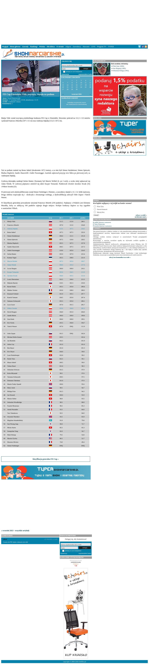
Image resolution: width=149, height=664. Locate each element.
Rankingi (33, 47)
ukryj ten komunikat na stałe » (120, 257)
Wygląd (5, 47)
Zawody (25, 47)
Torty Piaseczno (99, 224)
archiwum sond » (141, 217)
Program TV (101, 47)
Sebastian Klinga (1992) (121, 70)
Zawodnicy (77, 47)
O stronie (60, 47)
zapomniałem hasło (85, 74)
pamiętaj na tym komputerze (74, 71)
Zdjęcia (68, 47)
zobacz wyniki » (141, 215)
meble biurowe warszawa (102, 222)
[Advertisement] (74, 22)
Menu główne (15, 47)
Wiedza (42, 47)
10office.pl (82, 661)
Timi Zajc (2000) (118, 66)
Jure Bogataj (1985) (119, 68)
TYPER (111, 47)
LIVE (93, 47)
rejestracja (65, 74)
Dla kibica (51, 47)
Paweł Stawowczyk (14, 98)
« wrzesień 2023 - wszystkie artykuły (15, 530)
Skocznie (86, 47)
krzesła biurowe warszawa (103, 226)
